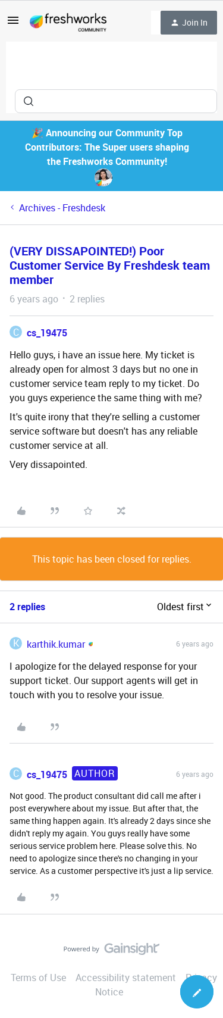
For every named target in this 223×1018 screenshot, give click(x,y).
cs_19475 (47, 332)
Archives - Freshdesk (62, 207)
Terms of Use (38, 977)
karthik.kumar (56, 644)
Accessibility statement (126, 977)
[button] (13, 23)
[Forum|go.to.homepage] (68, 22)
